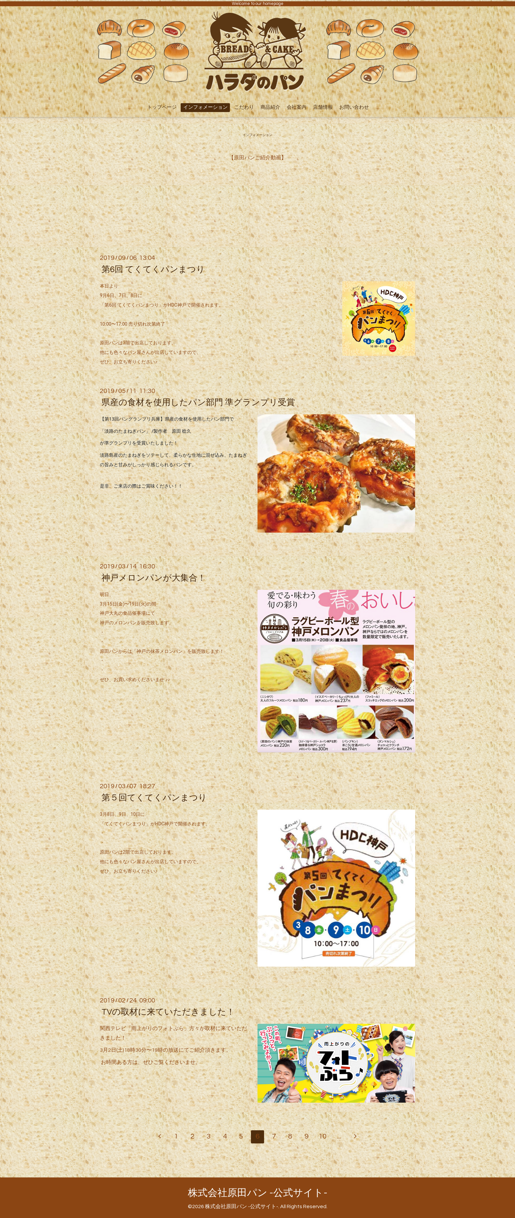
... (339, 1136)
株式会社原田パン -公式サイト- (257, 1193)
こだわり (244, 107)
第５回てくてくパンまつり (154, 797)
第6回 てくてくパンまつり (153, 269)
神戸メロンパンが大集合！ (153, 578)
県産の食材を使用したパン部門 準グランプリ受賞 (198, 402)
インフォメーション (205, 107)
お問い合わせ (354, 107)
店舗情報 (323, 107)
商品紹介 (270, 107)
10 (322, 1136)
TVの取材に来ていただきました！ (168, 1012)
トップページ (162, 107)
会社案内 (296, 107)
